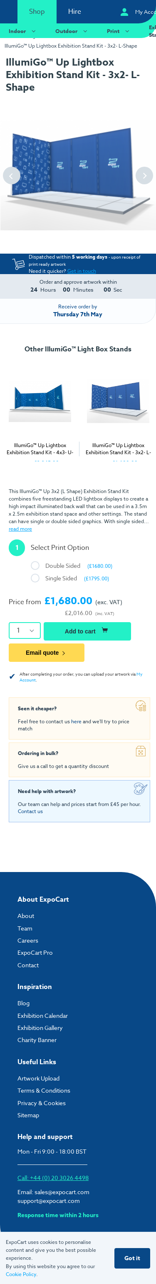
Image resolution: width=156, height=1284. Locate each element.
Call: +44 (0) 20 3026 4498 (53, 1178)
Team (24, 928)
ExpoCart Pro (35, 952)
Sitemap (28, 1115)
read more (20, 528)
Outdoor (72, 31)
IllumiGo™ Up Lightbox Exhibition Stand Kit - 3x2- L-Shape (71, 45)
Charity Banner (37, 1040)
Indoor (23, 31)
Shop (37, 12)
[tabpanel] (110, 411)
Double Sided (78, 566)
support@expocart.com (48, 1201)
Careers (27, 940)
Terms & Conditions (43, 1090)
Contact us (30, 811)
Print (119, 31)
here (76, 721)
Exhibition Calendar (42, 1016)
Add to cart (87, 630)
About (25, 916)
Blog (23, 1003)
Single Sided (77, 578)
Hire (74, 12)
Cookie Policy (21, 1274)
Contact (28, 965)
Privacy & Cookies (41, 1103)
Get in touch (81, 271)
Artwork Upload (38, 1078)
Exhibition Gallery (40, 1028)
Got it (132, 1258)
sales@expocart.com (62, 1192)
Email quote (46, 652)
